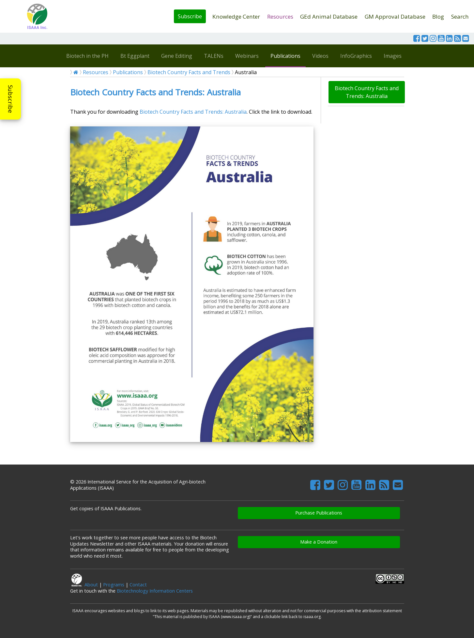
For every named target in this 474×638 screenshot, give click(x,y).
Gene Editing (176, 55)
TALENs (213, 55)
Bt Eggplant (134, 55)
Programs (113, 584)
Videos (320, 55)
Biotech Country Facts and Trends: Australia (155, 92)
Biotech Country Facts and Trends (188, 72)
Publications (285, 55)
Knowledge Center (236, 16)
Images (393, 55)
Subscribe (190, 16)
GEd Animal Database (329, 16)
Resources (280, 16)
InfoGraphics (356, 55)
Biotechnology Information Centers (155, 591)
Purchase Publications (318, 513)
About (91, 584)
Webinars (247, 55)
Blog (438, 16)
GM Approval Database (395, 16)
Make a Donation (318, 542)
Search (460, 16)
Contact (138, 584)
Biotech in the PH (87, 55)
